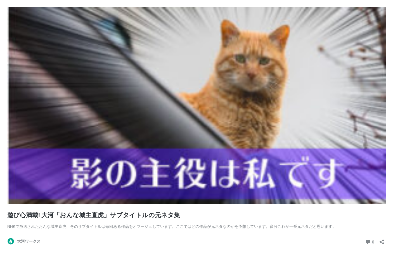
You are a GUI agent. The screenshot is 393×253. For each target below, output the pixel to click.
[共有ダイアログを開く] (382, 240)
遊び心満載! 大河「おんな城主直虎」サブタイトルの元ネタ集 (93, 215)
